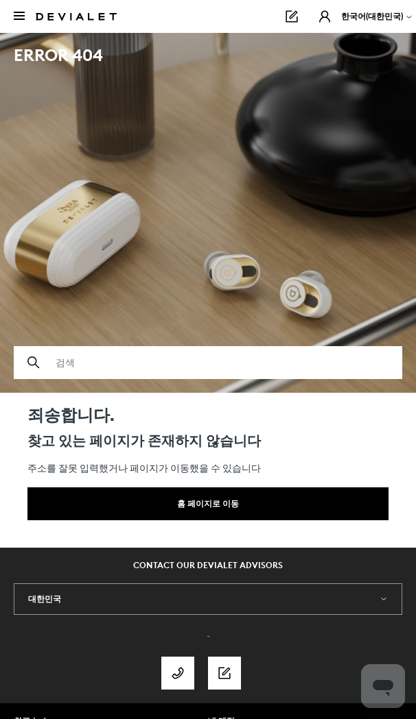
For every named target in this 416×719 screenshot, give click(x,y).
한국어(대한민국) (377, 16)
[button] (324, 16)
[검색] (208, 362)
